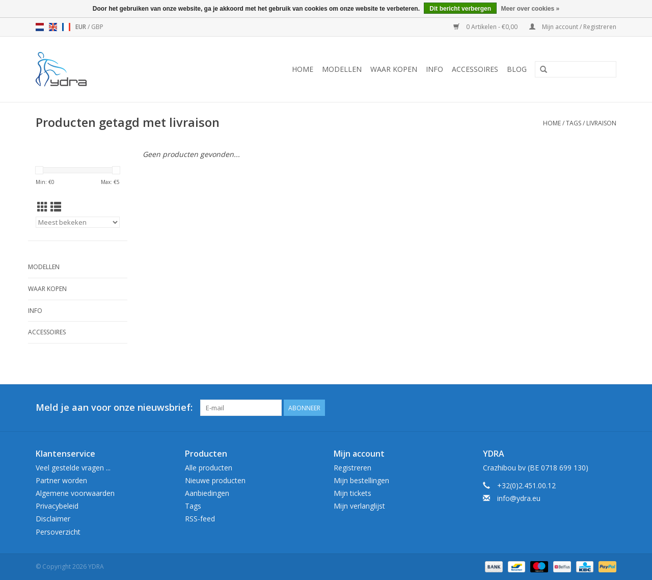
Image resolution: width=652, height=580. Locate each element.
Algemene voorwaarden (75, 493)
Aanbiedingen (207, 493)
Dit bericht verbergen (460, 8)
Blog (517, 69)
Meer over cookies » (530, 8)
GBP (97, 26)
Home (302, 69)
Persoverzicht (58, 532)
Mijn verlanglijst (359, 506)
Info (434, 69)
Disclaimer (53, 518)
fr (66, 27)
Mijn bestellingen (361, 480)
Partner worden (61, 480)
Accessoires (475, 69)
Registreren (352, 467)
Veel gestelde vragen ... (73, 467)
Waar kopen (393, 69)
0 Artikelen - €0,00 (486, 26)
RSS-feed (200, 518)
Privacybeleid (57, 506)
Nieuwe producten (215, 480)
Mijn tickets (352, 493)
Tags (573, 123)
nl (40, 27)
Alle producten (208, 467)
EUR (81, 26)
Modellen (342, 69)
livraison (601, 123)
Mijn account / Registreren (572, 26)
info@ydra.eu (518, 498)
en (53, 27)
